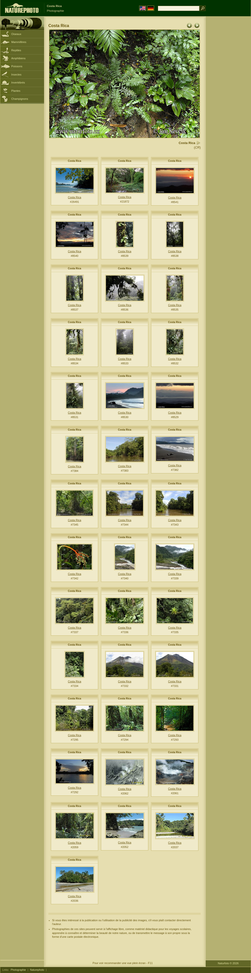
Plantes (15, 90)
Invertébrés (18, 82)
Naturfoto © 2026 (228, 963)
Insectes (16, 74)
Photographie (18, 969)
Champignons (19, 98)
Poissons (16, 66)
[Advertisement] (228, 96)
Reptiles (16, 50)
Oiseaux (16, 34)
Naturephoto (37, 969)
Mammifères (18, 42)
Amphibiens (18, 58)
